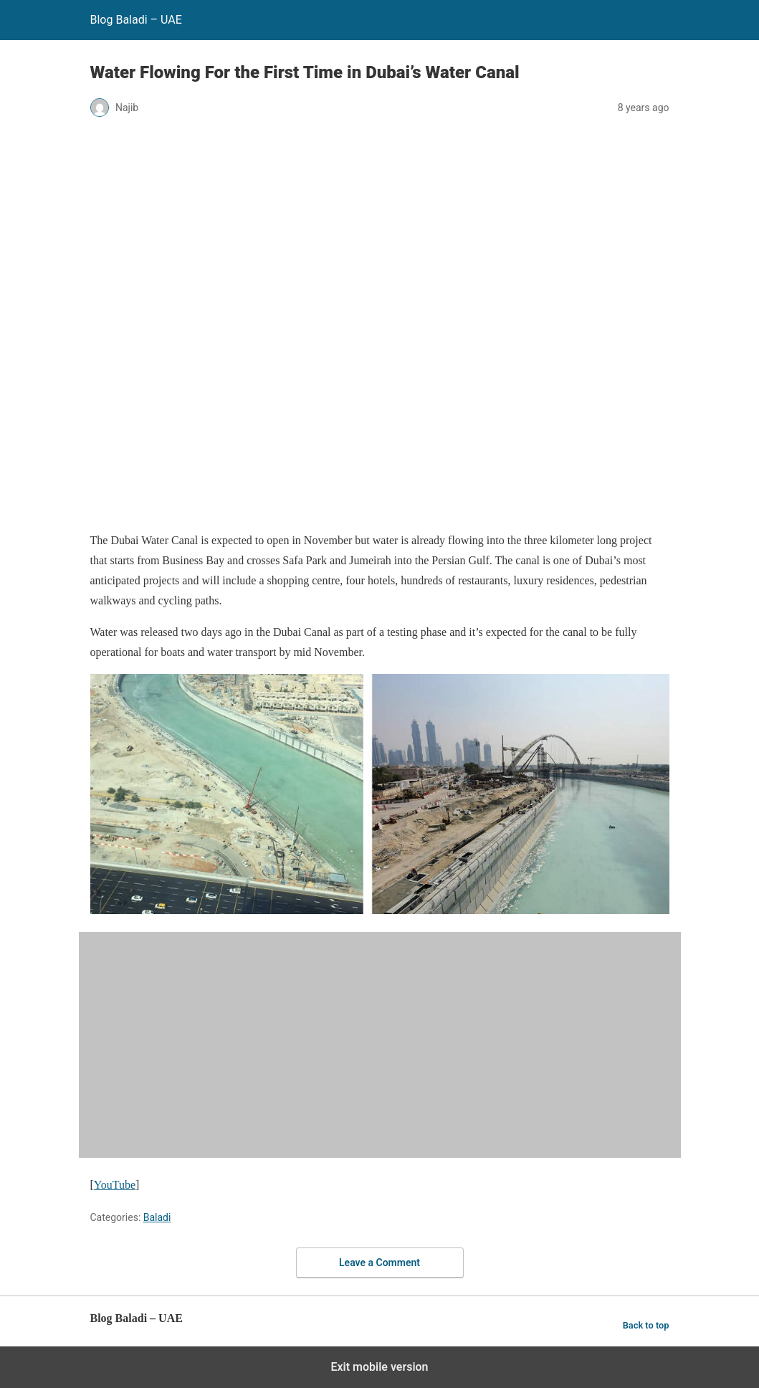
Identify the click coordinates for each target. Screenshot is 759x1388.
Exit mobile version (379, 1367)
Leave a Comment (379, 1262)
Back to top (646, 1325)
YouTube (114, 1185)
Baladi (157, 1217)
